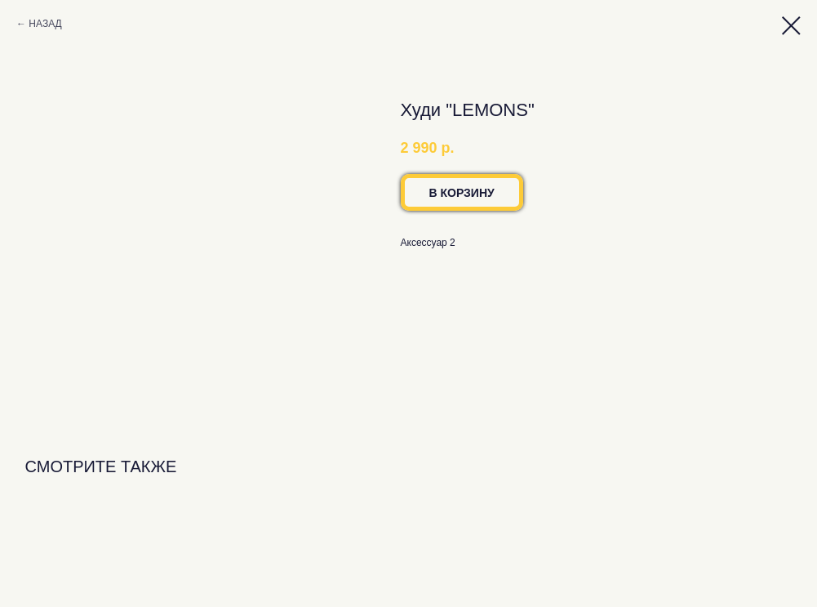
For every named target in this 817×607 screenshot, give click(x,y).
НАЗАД (45, 23)
